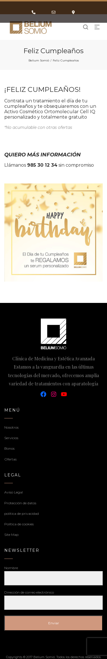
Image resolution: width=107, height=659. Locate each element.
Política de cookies (19, 524)
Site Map (11, 534)
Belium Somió (39, 60)
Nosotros (11, 427)
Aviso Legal (13, 492)
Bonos (9, 448)
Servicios (11, 438)
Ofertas (10, 459)
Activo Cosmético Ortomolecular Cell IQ (49, 111)
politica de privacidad (21, 513)
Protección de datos (20, 503)
